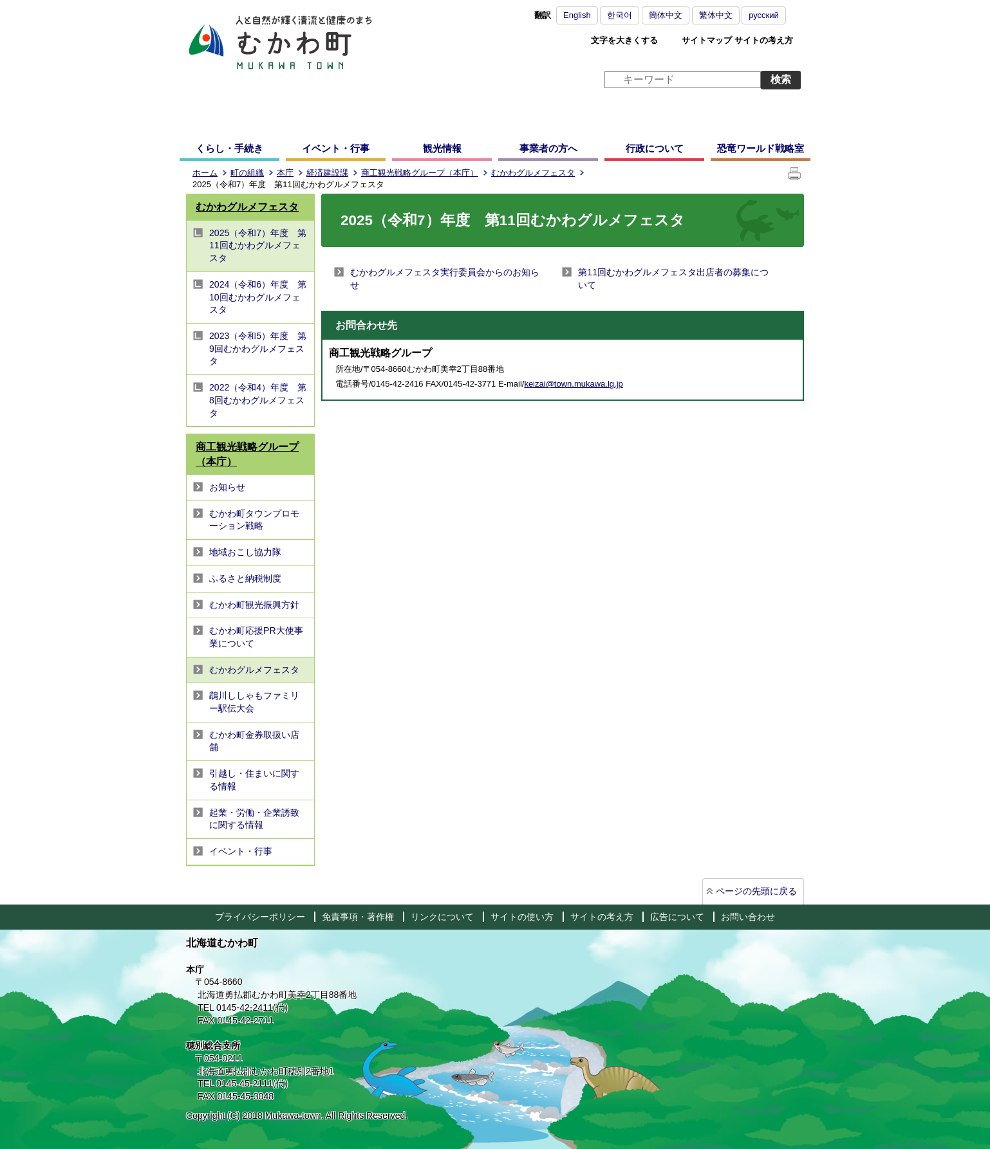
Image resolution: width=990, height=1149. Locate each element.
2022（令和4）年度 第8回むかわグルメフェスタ (257, 400)
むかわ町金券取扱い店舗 (254, 741)
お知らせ (227, 487)
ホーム (205, 173)
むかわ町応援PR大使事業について (256, 636)
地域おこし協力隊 (245, 552)
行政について (655, 148)
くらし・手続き (229, 148)
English (577, 15)
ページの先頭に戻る (756, 891)
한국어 (619, 15)
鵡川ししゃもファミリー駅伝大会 (254, 701)
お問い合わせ (748, 917)
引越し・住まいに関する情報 (254, 779)
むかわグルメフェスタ (533, 173)
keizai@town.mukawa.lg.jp (573, 384)
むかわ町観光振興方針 (254, 605)
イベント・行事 (335, 148)
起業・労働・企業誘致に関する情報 (254, 819)
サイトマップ (707, 40)
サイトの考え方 (763, 40)
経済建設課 (327, 173)
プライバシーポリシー (260, 917)
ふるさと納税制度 (245, 578)
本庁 (285, 173)
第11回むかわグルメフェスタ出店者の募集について (673, 278)
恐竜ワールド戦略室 (760, 148)
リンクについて (442, 917)
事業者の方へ (548, 148)
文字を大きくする (624, 40)
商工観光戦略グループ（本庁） (419, 173)
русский (764, 15)
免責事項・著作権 (358, 917)
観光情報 (442, 148)
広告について (677, 917)
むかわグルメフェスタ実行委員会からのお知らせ (444, 278)
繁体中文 (716, 15)
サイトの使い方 (522, 917)
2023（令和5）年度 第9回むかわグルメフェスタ (257, 348)
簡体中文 (665, 15)
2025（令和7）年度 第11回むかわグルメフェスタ (257, 245)
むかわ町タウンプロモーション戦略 (254, 519)
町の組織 (247, 173)
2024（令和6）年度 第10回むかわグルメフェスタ (257, 297)
